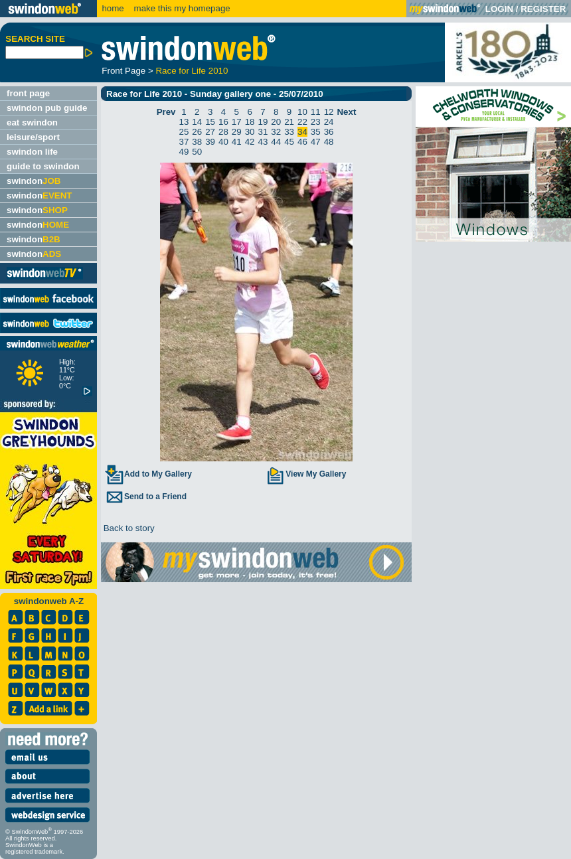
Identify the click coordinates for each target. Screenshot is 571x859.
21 (289, 122)
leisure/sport (33, 137)
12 (329, 112)
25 (184, 132)
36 (329, 132)
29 (237, 132)
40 (223, 142)
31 (263, 132)
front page (28, 93)
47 (316, 142)
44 (276, 142)
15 (210, 122)
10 (302, 112)
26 (197, 132)
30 (250, 132)
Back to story (128, 528)
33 (289, 132)
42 (250, 142)
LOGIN (499, 9)
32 (276, 132)
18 (250, 122)
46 (302, 142)
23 (316, 122)
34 (302, 132)
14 (197, 122)
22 (302, 122)
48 (329, 142)
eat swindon (32, 122)
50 (197, 152)
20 (276, 122)
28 (223, 132)
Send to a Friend (145, 496)
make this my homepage (180, 8)
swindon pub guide (47, 108)
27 (210, 132)
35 (316, 132)
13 (184, 122)
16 (223, 122)
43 (263, 142)
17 (237, 122)
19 (263, 122)
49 (184, 152)
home (112, 8)
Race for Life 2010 (191, 71)
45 (289, 142)
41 (237, 142)
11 (316, 112)
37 (184, 142)
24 (329, 122)
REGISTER (543, 9)
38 (197, 142)
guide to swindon (43, 166)
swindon (33, 181)
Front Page (123, 71)
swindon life (32, 152)
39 (210, 142)
